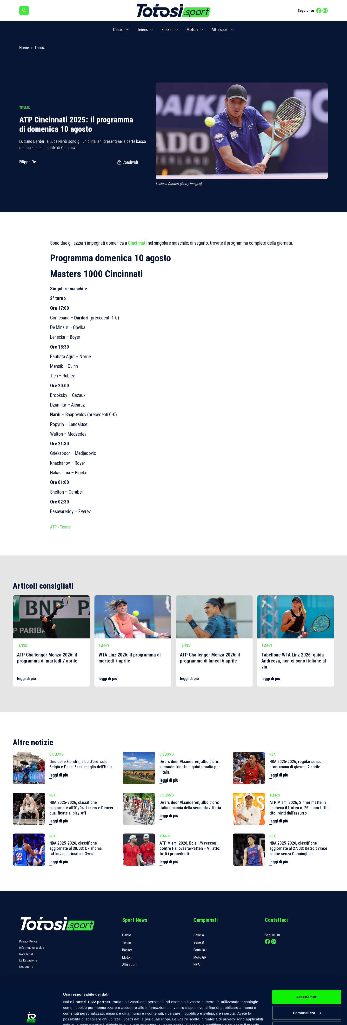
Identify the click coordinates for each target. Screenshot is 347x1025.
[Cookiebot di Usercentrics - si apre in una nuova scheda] (31, 1015)
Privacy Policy (28, 941)
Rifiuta (306, 989)
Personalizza (307, 973)
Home (24, 47)
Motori (192, 29)
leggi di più (26, 678)
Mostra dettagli (76, 1015)
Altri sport (220, 29)
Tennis (142, 29)
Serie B (199, 942)
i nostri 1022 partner (91, 962)
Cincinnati (137, 243)
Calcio (118, 29)
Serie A (199, 935)
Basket (167, 29)
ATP (53, 527)
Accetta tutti (306, 957)
